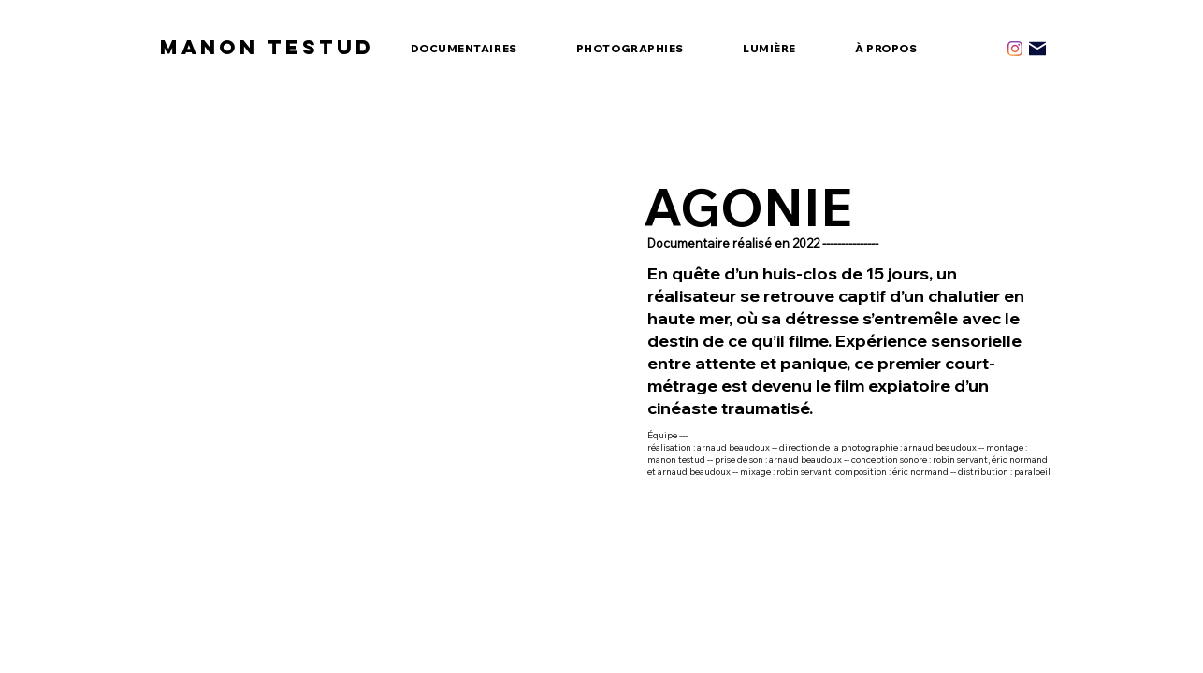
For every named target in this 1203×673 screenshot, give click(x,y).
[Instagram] (1014, 48)
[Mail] (1037, 48)
